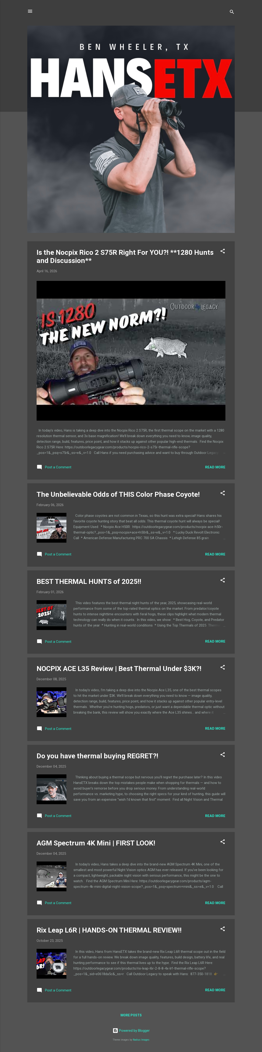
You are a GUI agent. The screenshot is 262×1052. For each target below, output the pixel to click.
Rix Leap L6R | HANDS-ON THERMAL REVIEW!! (109, 930)
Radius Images (141, 1039)
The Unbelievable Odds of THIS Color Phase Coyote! (118, 494)
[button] (222, 251)
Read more (215, 467)
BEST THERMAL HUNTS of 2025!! (89, 581)
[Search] (232, 13)
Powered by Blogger (131, 1030)
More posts (131, 1015)
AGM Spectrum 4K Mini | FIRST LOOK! (96, 843)
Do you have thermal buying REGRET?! (97, 756)
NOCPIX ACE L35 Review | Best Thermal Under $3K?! (119, 668)
